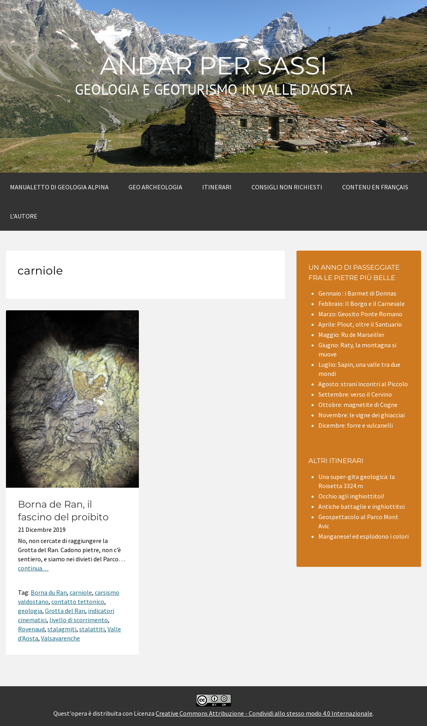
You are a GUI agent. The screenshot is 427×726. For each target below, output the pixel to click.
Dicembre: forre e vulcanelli (355, 425)
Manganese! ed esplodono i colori (363, 536)
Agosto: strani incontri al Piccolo (363, 384)
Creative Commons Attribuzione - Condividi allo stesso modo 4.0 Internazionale (264, 713)
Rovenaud (31, 629)
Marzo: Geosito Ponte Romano (360, 314)
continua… (33, 568)
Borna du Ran (49, 592)
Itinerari (217, 187)
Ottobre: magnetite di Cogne (358, 405)
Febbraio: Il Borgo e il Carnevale (361, 304)
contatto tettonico (77, 601)
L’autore (23, 216)
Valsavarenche (60, 638)
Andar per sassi (214, 65)
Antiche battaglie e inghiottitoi (361, 506)
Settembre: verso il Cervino (355, 394)
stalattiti (92, 629)
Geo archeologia (155, 187)
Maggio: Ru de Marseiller (351, 335)
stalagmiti (61, 629)
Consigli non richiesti (287, 187)
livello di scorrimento (78, 620)
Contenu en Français (375, 187)
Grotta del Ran (65, 611)
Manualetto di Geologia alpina (59, 187)
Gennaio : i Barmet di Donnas (357, 293)
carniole (81, 592)
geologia (30, 611)
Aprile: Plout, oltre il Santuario (360, 324)
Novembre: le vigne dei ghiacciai (361, 415)
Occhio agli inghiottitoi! (351, 496)
